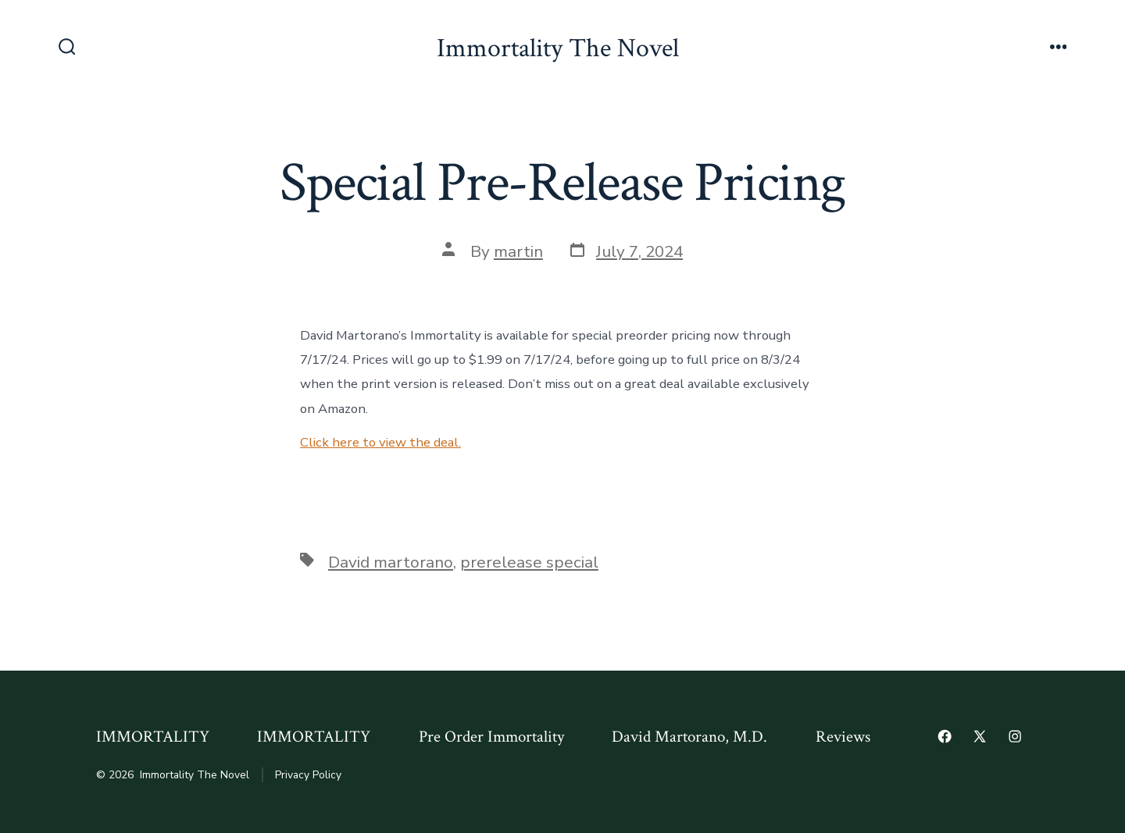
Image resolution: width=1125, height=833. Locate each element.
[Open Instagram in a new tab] (1015, 736)
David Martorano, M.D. (689, 736)
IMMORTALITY (152, 736)
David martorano (390, 562)
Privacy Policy (308, 774)
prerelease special (529, 562)
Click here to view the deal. (380, 442)
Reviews (843, 736)
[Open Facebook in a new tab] (944, 736)
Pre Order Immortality (491, 736)
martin (518, 251)
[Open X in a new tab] (980, 736)
